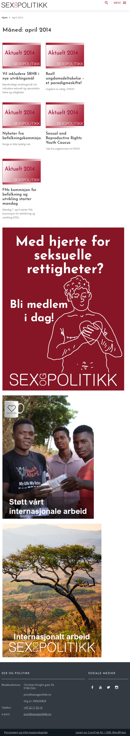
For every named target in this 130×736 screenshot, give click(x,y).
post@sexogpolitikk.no (37, 714)
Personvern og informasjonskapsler (26, 732)
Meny (121, 2)
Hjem (4, 17)
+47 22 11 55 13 (33, 707)
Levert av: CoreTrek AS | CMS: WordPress (101, 732)
